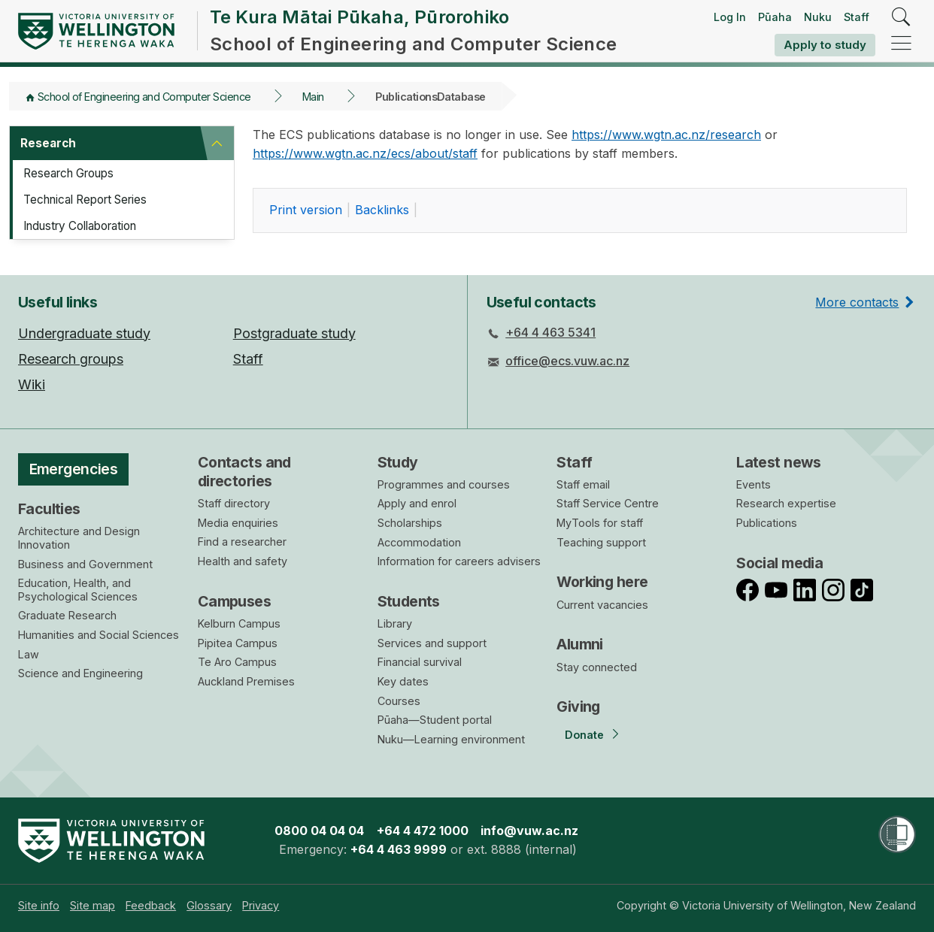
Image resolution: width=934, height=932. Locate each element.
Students (409, 601)
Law (28, 654)
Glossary (209, 905)
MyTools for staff (599, 522)
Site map (92, 905)
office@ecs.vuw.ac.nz (567, 360)
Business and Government (85, 564)
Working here (601, 582)
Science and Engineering (80, 673)
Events (753, 484)
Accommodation (419, 542)
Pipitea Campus (237, 643)
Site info (38, 905)
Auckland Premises (246, 681)
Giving (578, 706)
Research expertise (786, 503)
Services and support (432, 643)
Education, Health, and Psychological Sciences (78, 589)
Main (313, 96)
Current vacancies (602, 604)
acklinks (382, 209)
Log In (730, 17)
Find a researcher (242, 541)
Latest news (778, 462)
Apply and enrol (417, 503)
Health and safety (242, 561)
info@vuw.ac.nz (529, 830)
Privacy (260, 905)
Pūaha (775, 17)
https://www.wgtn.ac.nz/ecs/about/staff (365, 153)
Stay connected (596, 667)
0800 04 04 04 (319, 830)
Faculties (49, 509)
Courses (399, 700)
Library (395, 623)
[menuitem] (38, 905)
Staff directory (234, 503)
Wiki (31, 384)
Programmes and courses (444, 484)
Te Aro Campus (237, 661)
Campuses (234, 601)
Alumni (579, 644)
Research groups (70, 359)
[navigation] (901, 44)
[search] (901, 18)
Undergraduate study (84, 333)
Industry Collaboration (87, 227)
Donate (584, 734)
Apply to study (825, 45)
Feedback (151, 905)
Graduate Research (67, 615)
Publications (766, 522)
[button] (216, 143)
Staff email (583, 484)
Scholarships (410, 522)
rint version (305, 209)
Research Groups (73, 173)
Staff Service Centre (607, 503)
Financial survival (420, 661)
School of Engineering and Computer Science (144, 96)
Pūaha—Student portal (435, 719)
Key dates (403, 681)
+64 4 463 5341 (550, 332)
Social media (779, 563)
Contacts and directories (244, 471)
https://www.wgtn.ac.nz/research (666, 134)
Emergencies (73, 469)
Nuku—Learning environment (451, 739)
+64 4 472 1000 (423, 830)
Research (48, 143)
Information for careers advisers (459, 561)
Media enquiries (238, 522)
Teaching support (601, 542)
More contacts (857, 302)
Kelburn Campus (239, 623)
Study (398, 462)
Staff (856, 17)
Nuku (818, 17)
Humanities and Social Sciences (98, 634)
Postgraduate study (294, 333)
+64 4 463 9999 (398, 849)
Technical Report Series (91, 200)
